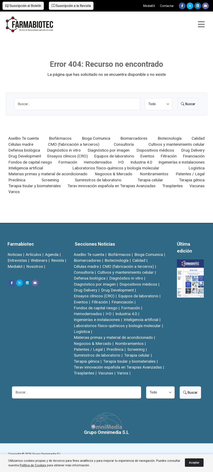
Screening (50, 180)
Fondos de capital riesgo (30, 162)
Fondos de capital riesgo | (96, 308)
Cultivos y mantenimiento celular (176, 144)
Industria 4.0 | (127, 313)
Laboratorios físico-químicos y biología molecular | (118, 325)
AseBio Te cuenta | (90, 254)
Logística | (83, 331)
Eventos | (82, 302)
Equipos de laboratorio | (139, 296)
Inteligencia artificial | (142, 319)
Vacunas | (106, 373)
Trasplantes (172, 185)
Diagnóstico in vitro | (127, 278)
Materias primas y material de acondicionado (47, 174)
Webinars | (40, 260)
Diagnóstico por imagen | (96, 284)
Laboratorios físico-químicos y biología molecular (115, 168)
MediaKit (149, 6)
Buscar (188, 104)
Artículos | (34, 254)
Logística (196, 168)
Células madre (20, 144)
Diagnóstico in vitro (64, 150)
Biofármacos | (120, 254)
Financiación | (123, 302)
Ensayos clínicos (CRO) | (95, 296)
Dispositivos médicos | (139, 284)
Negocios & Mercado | (93, 343)
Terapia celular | (138, 355)
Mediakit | (16, 266)
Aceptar (194, 462)
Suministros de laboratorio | (98, 355)
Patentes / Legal (190, 174)
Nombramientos (154, 174)
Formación (67, 162)
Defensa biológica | (91, 278)
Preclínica (16, 180)
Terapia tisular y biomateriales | (130, 361)
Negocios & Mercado (113, 174)
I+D (121, 162)
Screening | (137, 349)
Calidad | (139, 260)
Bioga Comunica (96, 138)
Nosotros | (35, 266)
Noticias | (16, 254)
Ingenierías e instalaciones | (98, 319)
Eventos (147, 156)
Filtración (169, 156)
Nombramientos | (130, 343)
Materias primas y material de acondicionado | (114, 337)
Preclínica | (116, 349)
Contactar (167, 6)
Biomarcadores (133, 138)
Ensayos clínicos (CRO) (67, 156)
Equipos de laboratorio (114, 156)
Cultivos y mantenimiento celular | (126, 272)
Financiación (194, 156)
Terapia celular (150, 180)
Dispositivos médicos (155, 150)
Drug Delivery (193, 150)
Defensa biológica (24, 150)
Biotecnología (170, 138)
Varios (14, 191)
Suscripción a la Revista (71, 5)
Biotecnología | (118, 260)
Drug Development (24, 156)
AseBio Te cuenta (23, 138)
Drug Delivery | (86, 290)
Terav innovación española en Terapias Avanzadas (112, 185)
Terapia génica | (87, 361)
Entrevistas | (18, 260)
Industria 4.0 (141, 162)
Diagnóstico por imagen (109, 150)
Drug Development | (118, 290)
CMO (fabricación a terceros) (73, 144)
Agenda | (53, 254)
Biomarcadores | (88, 260)
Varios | (123, 373)
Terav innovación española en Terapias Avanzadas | (119, 367)
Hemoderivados (98, 162)
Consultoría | (85, 272)
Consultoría (124, 144)
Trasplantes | (85, 373)
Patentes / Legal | (89, 349)
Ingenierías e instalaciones (181, 162)
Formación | (131, 308)
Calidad (198, 138)
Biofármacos (60, 138)
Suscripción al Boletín (23, 5)
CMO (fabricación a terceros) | (129, 266)
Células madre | (87, 266)
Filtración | (101, 302)
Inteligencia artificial (25, 168)
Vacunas (197, 185)
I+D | (110, 313)
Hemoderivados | (89, 313)
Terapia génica (192, 180)
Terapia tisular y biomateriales (34, 185)
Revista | (58, 260)
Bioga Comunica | (149, 254)
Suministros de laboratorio (98, 180)
